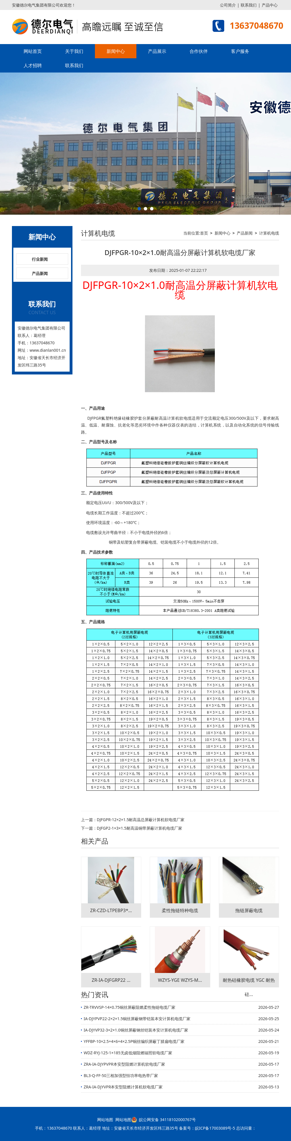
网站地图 (105, 1119)
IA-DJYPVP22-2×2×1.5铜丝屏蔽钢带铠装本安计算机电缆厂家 (137, 1018)
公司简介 (228, 5)
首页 (204, 233)
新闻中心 (116, 51)
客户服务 (240, 51)
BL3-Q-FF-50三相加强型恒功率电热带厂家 (121, 1075)
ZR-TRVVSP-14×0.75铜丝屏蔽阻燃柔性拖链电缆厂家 (129, 1007)
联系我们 (249, 5)
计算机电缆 (269, 233)
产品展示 (157, 51)
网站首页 (33, 51)
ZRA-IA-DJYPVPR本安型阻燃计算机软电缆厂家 (124, 1064)
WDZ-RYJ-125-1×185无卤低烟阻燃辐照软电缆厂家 (128, 1052)
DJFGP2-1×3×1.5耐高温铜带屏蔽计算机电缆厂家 (139, 828)
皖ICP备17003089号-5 (215, 1128)
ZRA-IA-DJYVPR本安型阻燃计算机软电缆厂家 (123, 1087)
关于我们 (74, 51)
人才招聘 (33, 65)
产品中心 (270, 5)
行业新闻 (40, 259)
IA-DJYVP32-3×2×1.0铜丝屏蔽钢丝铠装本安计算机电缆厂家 (136, 1030)
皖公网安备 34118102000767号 (163, 1120)
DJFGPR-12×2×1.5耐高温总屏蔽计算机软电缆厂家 (141, 819)
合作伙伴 (199, 51)
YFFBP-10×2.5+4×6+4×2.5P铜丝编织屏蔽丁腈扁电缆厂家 (134, 1041)
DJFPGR (94, 418)
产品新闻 (40, 273)
